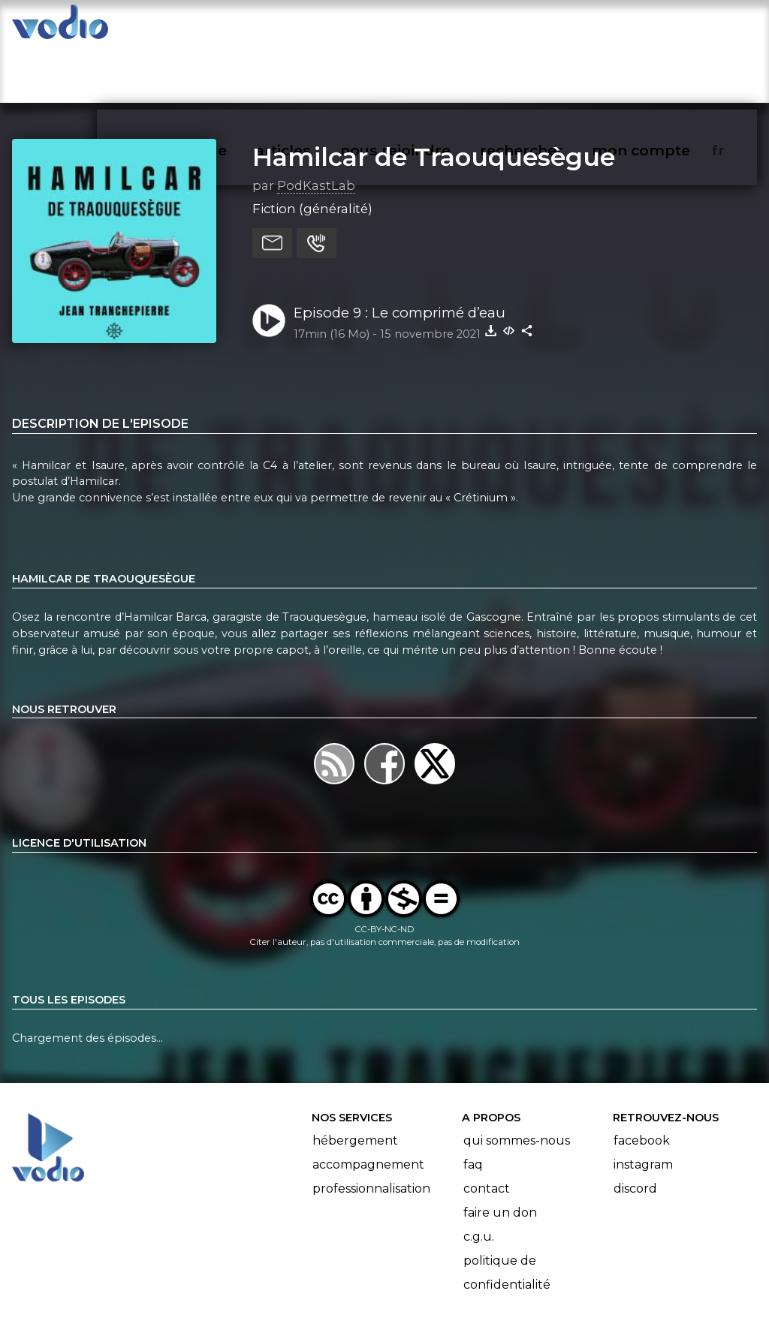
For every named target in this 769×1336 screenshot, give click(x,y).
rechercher (548, 27)
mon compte (666, 27)
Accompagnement (368, 1106)
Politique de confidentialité (506, 1214)
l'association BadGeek (255, 1303)
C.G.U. (478, 1178)
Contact (486, 1130)
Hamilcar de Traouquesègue (433, 98)
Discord (635, 1130)
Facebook (642, 1082)
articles (317, 27)
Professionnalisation (371, 1130)
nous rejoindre (426, 27)
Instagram (643, 1106)
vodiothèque (215, 27)
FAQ (473, 1106)
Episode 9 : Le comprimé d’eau (399, 254)
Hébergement (355, 1082)
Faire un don (500, 1154)
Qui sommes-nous (516, 1082)
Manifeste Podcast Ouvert (427, 1282)
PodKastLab (316, 126)
